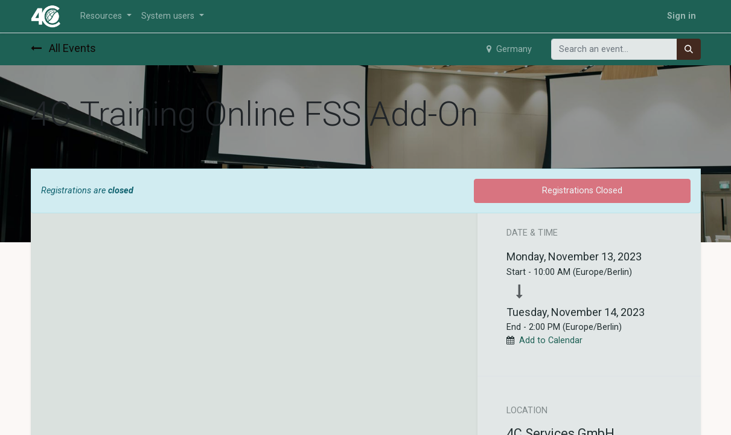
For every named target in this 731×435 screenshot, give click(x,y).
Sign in (681, 16)
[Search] (689, 49)
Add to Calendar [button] (551, 340)
